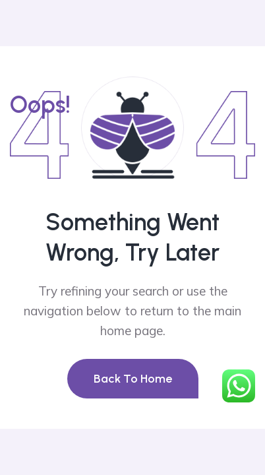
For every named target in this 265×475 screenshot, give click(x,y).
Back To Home (133, 378)
